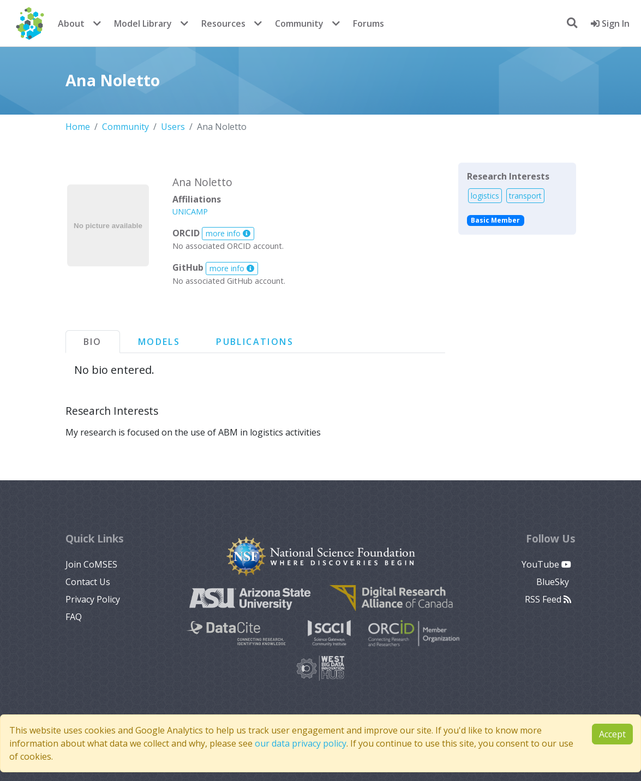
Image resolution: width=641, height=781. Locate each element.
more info (228, 233)
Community (299, 23)
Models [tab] (159, 342)
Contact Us (87, 582)
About (71, 23)
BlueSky (553, 582)
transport (525, 195)
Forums (368, 23)
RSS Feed (548, 599)
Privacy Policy (92, 599)
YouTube (546, 564)
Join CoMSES (91, 564)
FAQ (73, 617)
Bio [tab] (92, 342)
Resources (223, 23)
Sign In (610, 23)
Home (77, 127)
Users (173, 127)
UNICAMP (190, 211)
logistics (485, 195)
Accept (612, 734)
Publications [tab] (254, 342)
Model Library (143, 23)
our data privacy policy (300, 743)
